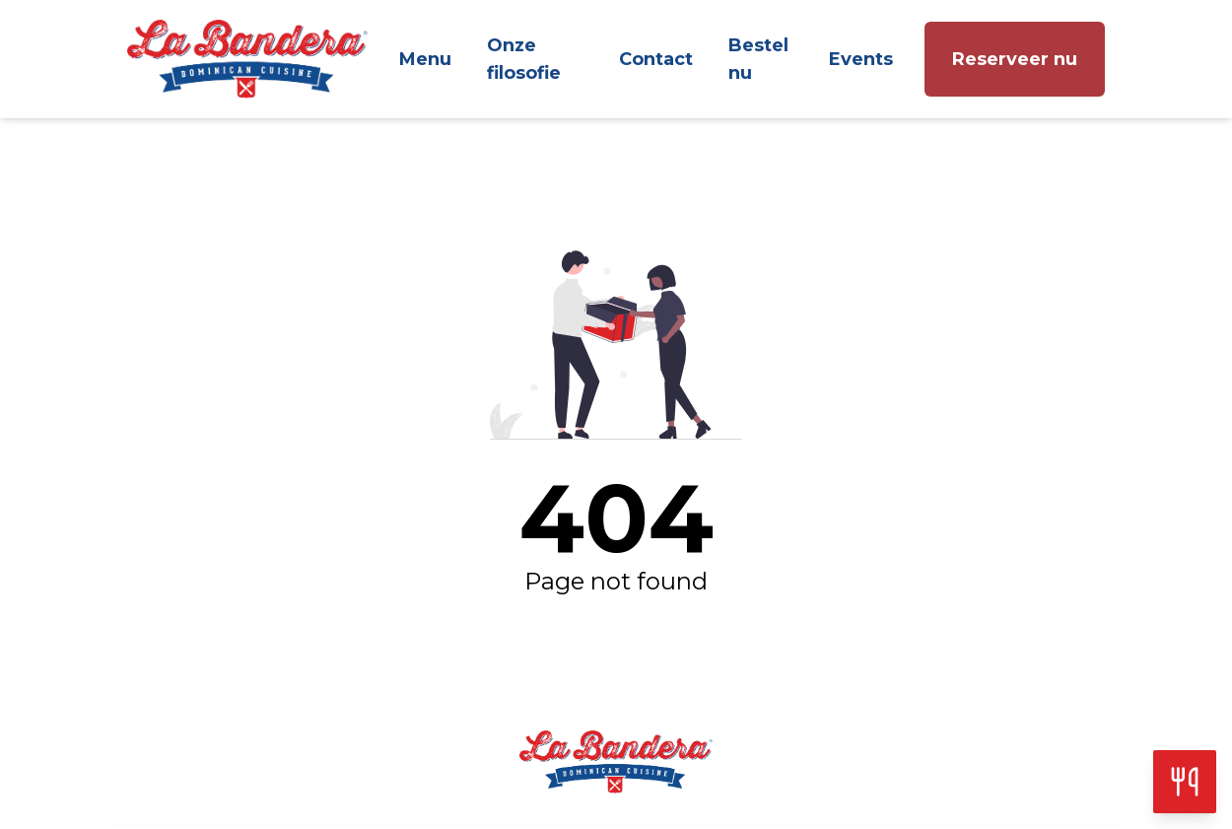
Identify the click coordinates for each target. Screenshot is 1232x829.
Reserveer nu (1014, 59)
